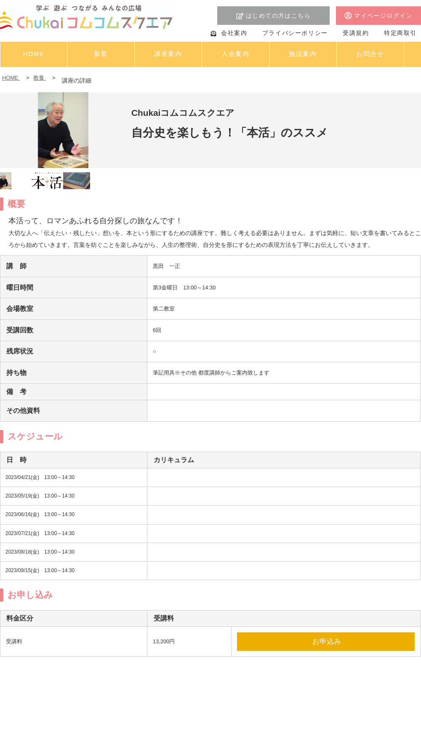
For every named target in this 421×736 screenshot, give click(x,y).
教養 (39, 78)
